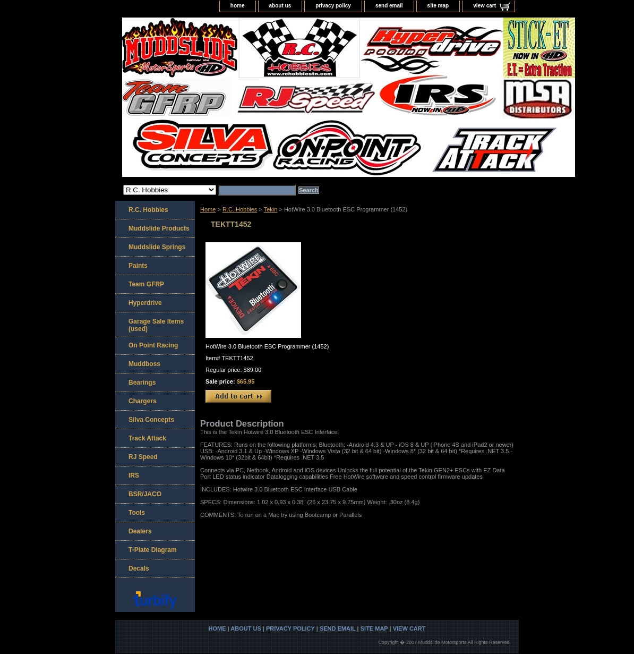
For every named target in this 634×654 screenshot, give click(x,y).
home (237, 6)
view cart (484, 6)
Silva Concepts (151, 419)
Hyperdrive (145, 303)
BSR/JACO (144, 494)
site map (438, 6)
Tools (136, 512)
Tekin (271, 209)
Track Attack (147, 438)
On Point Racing (153, 345)
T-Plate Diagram (152, 550)
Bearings (142, 382)
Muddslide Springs (156, 247)
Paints (138, 265)
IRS (133, 475)
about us (280, 6)
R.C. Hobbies (239, 209)
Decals (138, 568)
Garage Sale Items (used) (156, 325)
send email (389, 6)
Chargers (142, 401)
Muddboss (144, 364)
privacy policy (333, 6)
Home (208, 209)
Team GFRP (146, 284)
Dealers (139, 531)
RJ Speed (143, 457)
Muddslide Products (159, 228)
